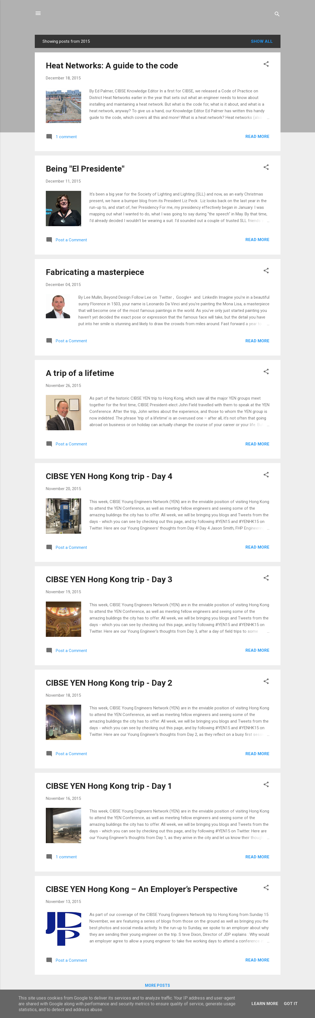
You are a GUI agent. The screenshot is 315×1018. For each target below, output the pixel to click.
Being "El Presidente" (85, 168)
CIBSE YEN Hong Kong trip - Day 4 (109, 476)
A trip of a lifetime (80, 373)
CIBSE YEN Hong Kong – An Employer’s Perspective (141, 889)
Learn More (265, 1003)
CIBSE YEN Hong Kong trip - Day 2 (109, 683)
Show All (262, 41)
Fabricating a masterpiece (95, 272)
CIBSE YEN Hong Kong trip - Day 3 (109, 579)
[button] (266, 65)
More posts (157, 985)
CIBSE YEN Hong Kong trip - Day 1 (109, 786)
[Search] (277, 15)
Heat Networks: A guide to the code (112, 65)
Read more (257, 136)
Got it (291, 1003)
